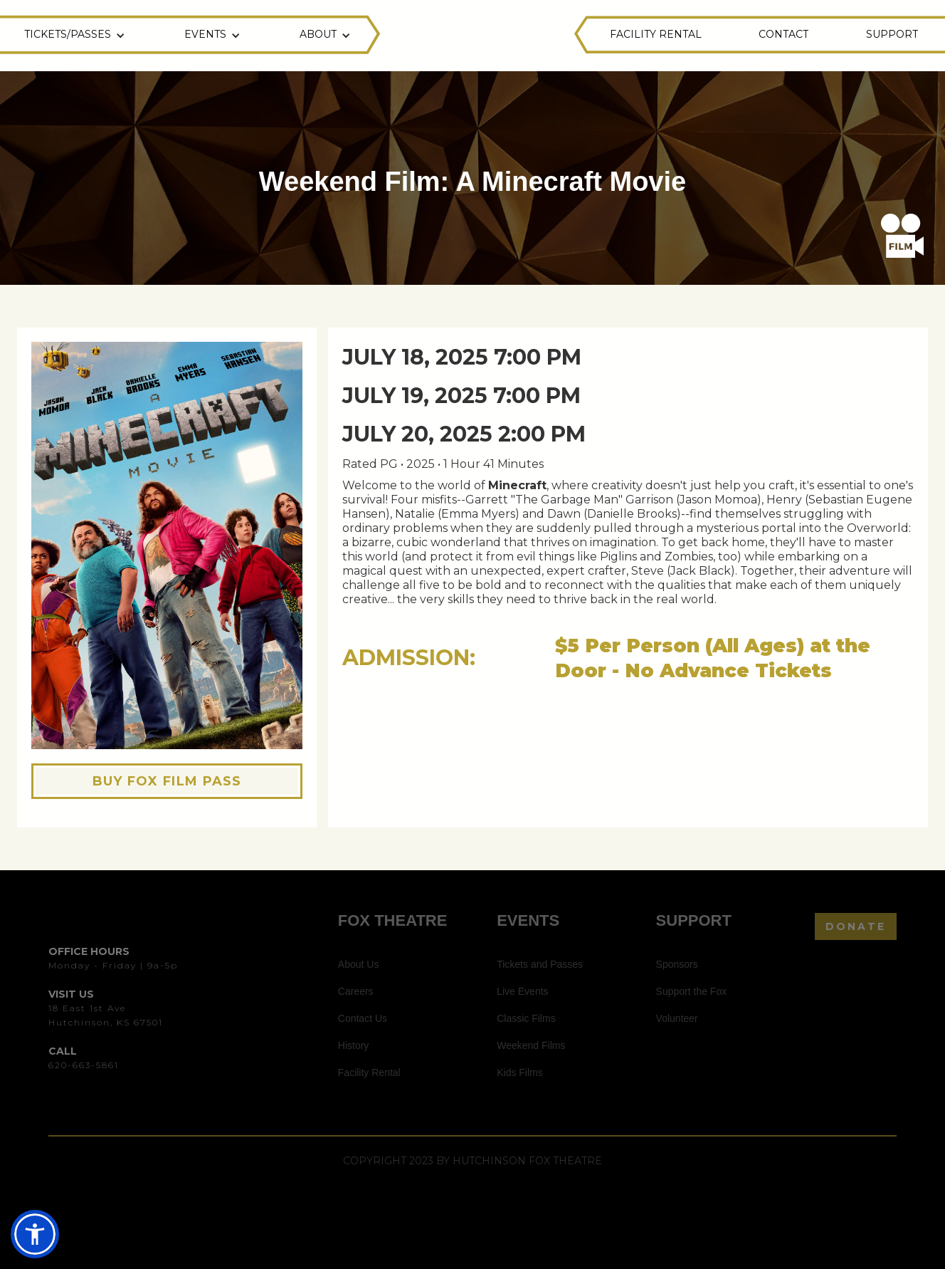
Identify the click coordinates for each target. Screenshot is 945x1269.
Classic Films (526, 1018)
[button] (76, 35)
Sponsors (677, 964)
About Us (358, 964)
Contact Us (362, 1018)
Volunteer (677, 1018)
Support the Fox (691, 991)
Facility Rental (369, 1072)
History (353, 1045)
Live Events (522, 991)
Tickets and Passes (540, 964)
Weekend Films (531, 1045)
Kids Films (520, 1072)
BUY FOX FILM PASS (167, 781)
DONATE (855, 926)
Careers (356, 991)
